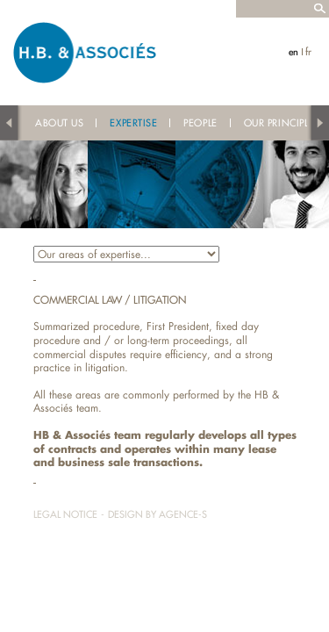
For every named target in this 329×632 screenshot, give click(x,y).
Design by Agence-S (157, 514)
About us (59, 123)
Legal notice (65, 514)
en (293, 52)
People (200, 123)
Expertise (133, 123)
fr (308, 52)
